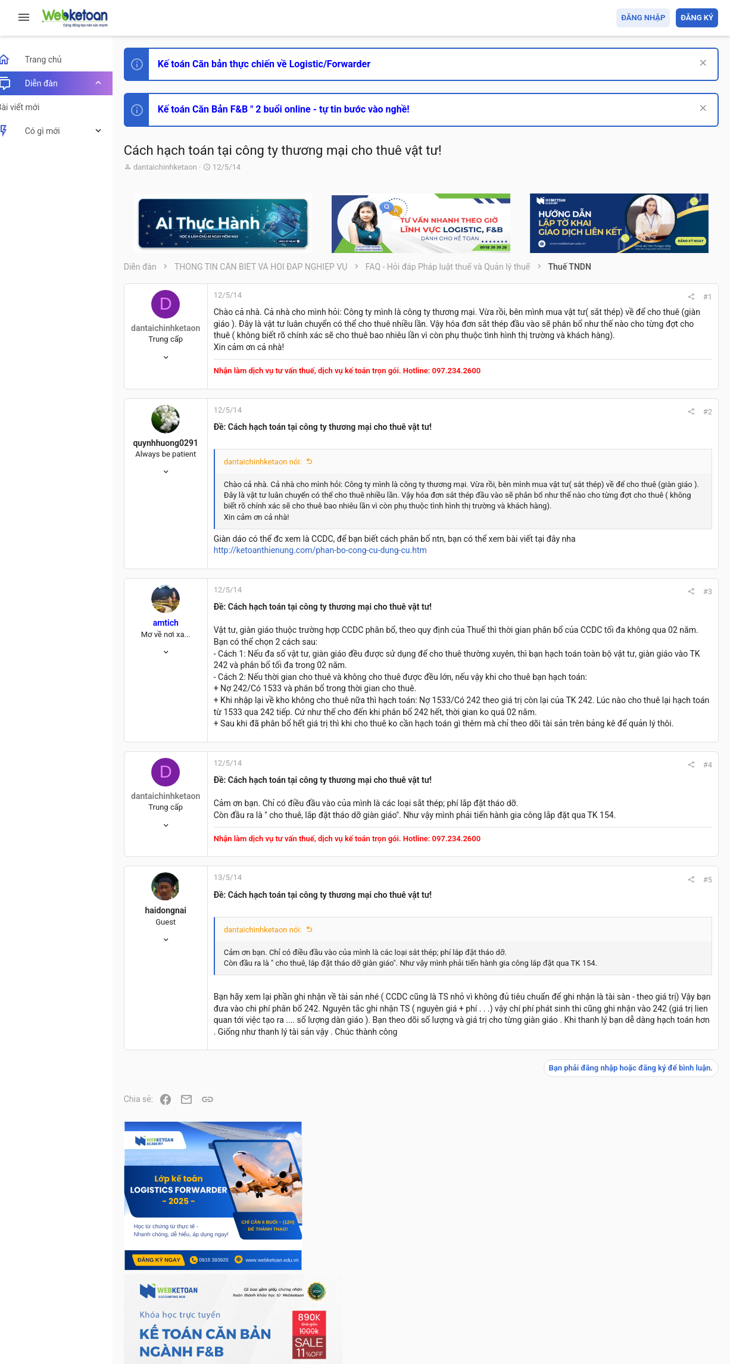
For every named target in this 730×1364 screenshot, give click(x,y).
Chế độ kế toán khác (636, 855)
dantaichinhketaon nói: (276, 484)
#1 (546, 296)
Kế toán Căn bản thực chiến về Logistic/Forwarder (277, 64)
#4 (546, 856)
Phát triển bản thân (633, 657)
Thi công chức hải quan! (645, 678)
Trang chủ (667, 1285)
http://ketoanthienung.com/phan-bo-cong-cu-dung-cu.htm (333, 607)
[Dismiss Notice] (701, 64)
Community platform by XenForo (241, 1315)
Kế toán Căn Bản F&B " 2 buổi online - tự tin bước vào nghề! (297, 109)
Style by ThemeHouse (178, 1337)
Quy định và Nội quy (519, 1285)
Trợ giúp (628, 1285)
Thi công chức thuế (634, 921)
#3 (546, 648)
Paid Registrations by (234, 1326)
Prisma (153, 1285)
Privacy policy (583, 1285)
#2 (546, 434)
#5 (546, 982)
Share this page (643, 1051)
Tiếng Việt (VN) (210, 1285)
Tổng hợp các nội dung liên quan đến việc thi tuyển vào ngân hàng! (651, 810)
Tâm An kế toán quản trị (625, 984)
